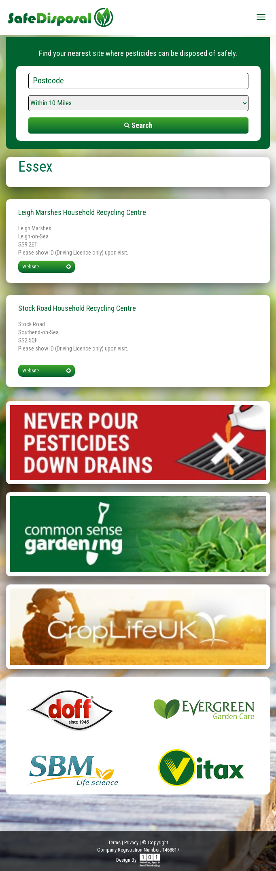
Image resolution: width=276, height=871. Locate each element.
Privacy (131, 842)
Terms (114, 842)
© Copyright (155, 842)
